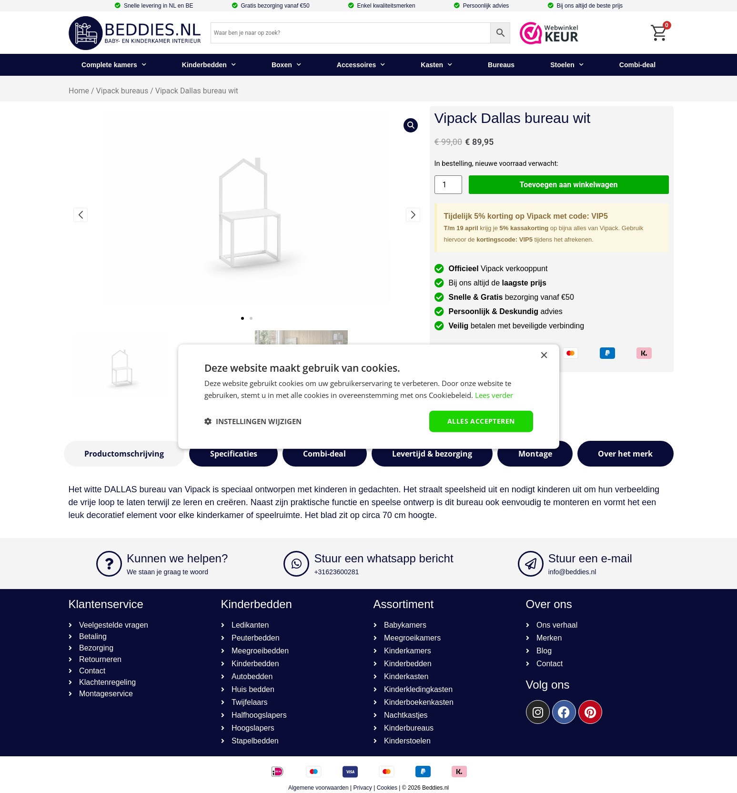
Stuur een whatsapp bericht (383, 558)
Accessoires (361, 65)
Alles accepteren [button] (481, 421)
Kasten (436, 65)
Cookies (387, 787)
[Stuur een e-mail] (531, 564)
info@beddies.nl (572, 572)
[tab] (124, 454)
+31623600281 (336, 572)
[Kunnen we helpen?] (109, 564)
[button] (242, 318)
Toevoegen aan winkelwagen (569, 184)
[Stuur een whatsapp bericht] (296, 564)
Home (79, 90)
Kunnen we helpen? (177, 558)
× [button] (543, 355)
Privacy (362, 787)
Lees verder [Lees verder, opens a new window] (494, 395)
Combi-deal (637, 65)
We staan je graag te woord (167, 572)
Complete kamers (113, 65)
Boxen (286, 65)
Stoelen (567, 65)
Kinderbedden (209, 65)
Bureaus (501, 65)
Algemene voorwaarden (318, 787)
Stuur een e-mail (590, 558)
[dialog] (368, 397)
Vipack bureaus (122, 90)
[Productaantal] (448, 184)
